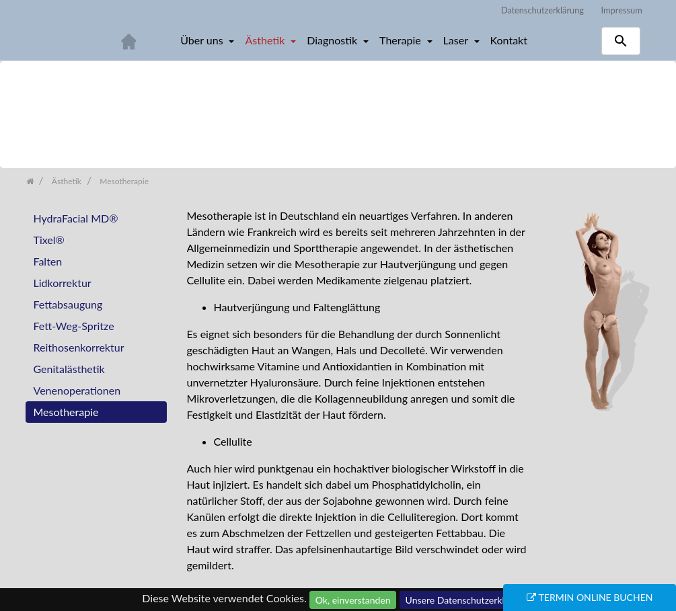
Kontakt (508, 40)
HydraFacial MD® (76, 218)
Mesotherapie (66, 411)
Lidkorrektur (62, 282)
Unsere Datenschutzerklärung (467, 600)
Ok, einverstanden (353, 600)
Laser (457, 40)
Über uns (202, 40)
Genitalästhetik (69, 368)
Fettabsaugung (68, 304)
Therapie (401, 40)
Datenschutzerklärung (542, 10)
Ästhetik (266, 40)
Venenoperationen (77, 390)
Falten (48, 261)
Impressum (621, 10)
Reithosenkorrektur (79, 347)
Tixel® (49, 239)
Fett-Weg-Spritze (74, 325)
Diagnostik (333, 40)
